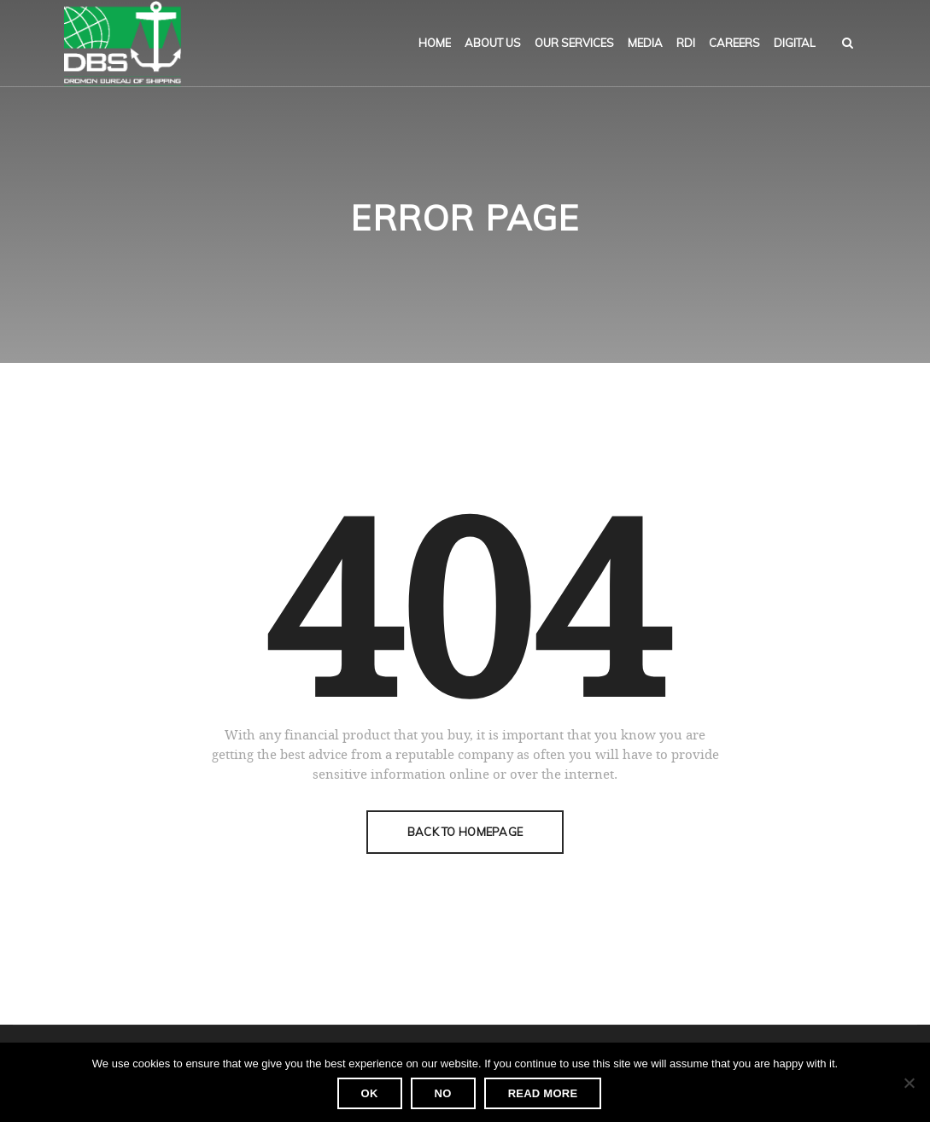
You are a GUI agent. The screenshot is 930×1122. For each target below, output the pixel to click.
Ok (369, 1093)
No (443, 1093)
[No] (908, 1082)
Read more (543, 1093)
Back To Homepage (465, 832)
